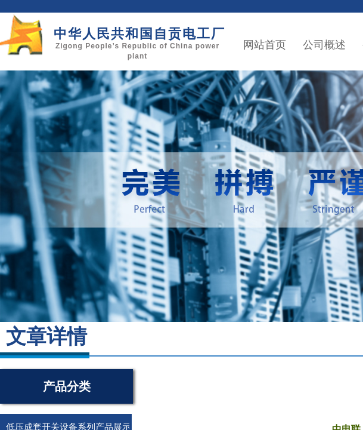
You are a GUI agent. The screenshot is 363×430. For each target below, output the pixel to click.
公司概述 (324, 45)
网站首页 (264, 45)
